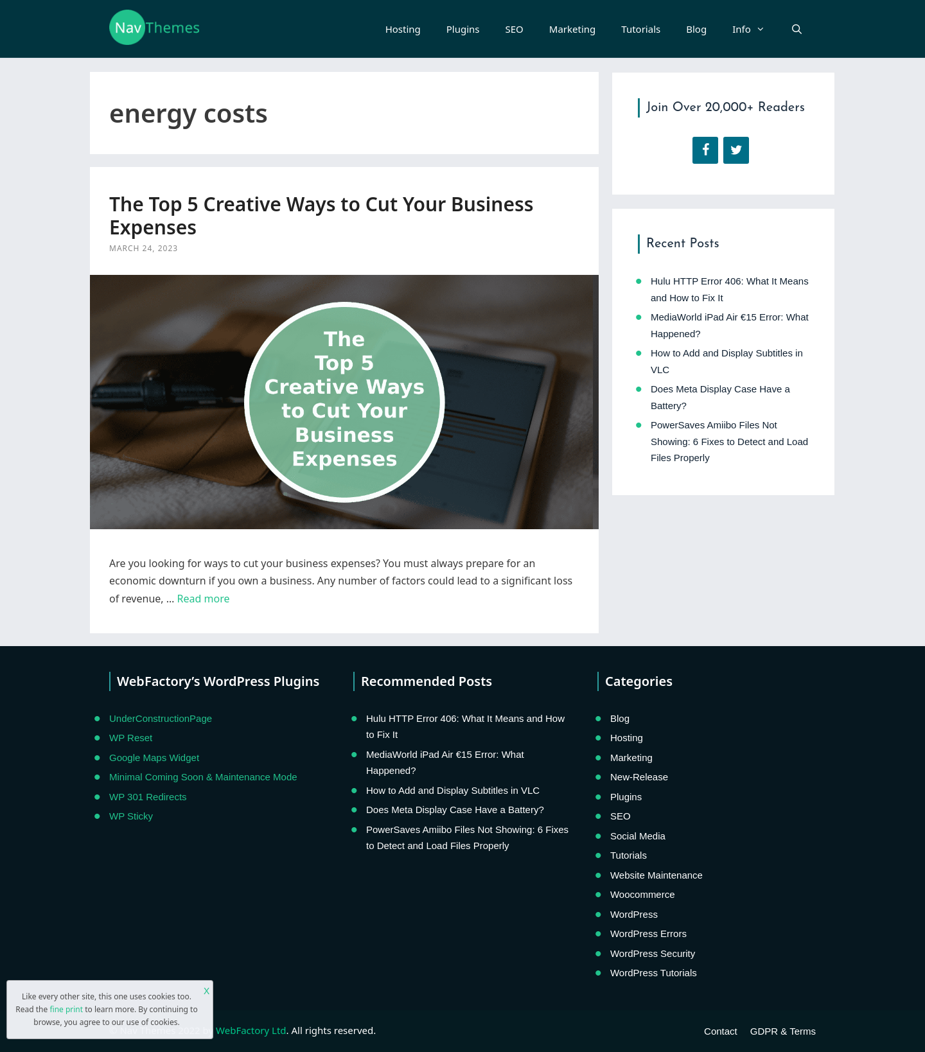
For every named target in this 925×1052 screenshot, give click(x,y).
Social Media (637, 835)
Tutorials (640, 28)
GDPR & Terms (783, 1031)
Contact (720, 1031)
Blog (696, 28)
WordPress (634, 914)
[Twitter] (736, 150)
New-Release (639, 776)
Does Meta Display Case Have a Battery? (455, 809)
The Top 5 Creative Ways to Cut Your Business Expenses (321, 215)
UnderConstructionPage (160, 718)
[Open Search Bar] (797, 29)
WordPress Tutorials (653, 972)
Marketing (572, 28)
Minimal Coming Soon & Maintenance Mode (203, 776)
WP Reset (130, 737)
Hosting (403, 28)
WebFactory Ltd (251, 1030)
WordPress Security (652, 953)
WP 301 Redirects (148, 796)
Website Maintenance (656, 875)
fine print (66, 1009)
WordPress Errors (648, 933)
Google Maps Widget (154, 757)
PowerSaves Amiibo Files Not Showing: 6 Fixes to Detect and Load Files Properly (729, 441)
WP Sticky (131, 816)
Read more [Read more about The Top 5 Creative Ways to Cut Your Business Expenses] (203, 599)
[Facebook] (705, 150)
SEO (515, 28)
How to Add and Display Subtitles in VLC (453, 790)
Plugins (463, 28)
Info (755, 29)
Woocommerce (642, 894)
